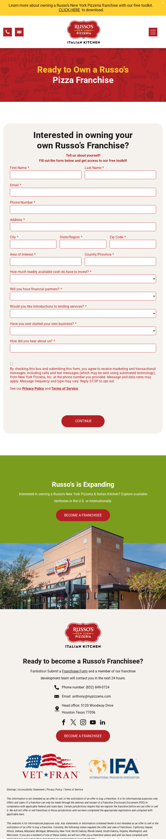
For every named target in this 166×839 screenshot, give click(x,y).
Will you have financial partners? (34, 273)
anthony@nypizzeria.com (91, 680)
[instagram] (83, 707)
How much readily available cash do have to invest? (49, 256)
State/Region (70, 221)
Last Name (93, 152)
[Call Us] (7, 17)
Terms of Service (64, 372)
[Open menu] (153, 16)
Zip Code (116, 221)
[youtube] (92, 707)
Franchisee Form (75, 655)
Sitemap (11, 773)
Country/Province (98, 238)
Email (14, 169)
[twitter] (73, 707)
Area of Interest (21, 238)
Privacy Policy (33, 372)
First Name (18, 152)
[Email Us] (19, 17)
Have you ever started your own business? (42, 308)
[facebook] (63, 707)
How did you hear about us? (31, 325)
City (13, 221)
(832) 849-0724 (97, 671)
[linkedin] (102, 707)
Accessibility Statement (31, 773)
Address (16, 204)
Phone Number (21, 186)
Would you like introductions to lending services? (47, 290)
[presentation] (43, 386)
